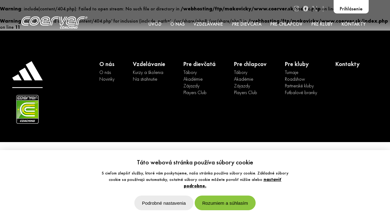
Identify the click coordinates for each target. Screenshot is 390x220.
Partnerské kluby (299, 86)
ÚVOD (154, 24)
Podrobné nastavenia (164, 203)
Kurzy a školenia (148, 72)
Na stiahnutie (145, 79)
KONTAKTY (354, 24)
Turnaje (291, 72)
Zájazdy (191, 86)
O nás (105, 72)
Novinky (107, 79)
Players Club (195, 92)
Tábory (190, 72)
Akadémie (193, 79)
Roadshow (295, 79)
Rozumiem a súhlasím (225, 203)
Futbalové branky (301, 92)
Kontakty (347, 64)
